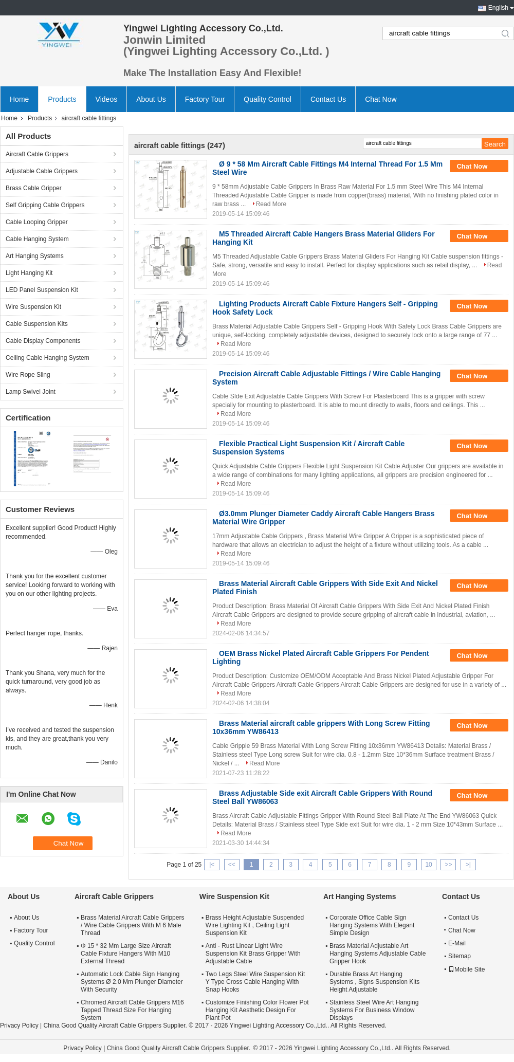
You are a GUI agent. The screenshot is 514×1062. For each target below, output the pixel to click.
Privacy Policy (19, 1025)
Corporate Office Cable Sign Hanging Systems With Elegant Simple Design (371, 925)
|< (211, 864)
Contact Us (328, 99)
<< (231, 864)
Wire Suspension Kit (33, 306)
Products (62, 99)
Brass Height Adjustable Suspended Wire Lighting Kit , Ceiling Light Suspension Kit (255, 925)
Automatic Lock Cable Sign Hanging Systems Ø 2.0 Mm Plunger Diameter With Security (132, 982)
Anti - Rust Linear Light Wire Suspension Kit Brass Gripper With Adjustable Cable (253, 953)
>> (448, 864)
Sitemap (459, 956)
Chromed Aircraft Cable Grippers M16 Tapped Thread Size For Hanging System (132, 1010)
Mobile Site (466, 969)
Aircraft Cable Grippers (37, 154)
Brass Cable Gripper (34, 188)
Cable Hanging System (37, 239)
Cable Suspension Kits (37, 323)
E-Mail (457, 943)
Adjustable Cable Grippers (42, 171)
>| (468, 864)
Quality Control (267, 99)
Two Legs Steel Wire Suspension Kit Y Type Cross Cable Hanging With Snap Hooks (255, 982)
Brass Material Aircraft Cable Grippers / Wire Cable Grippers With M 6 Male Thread (132, 925)
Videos (107, 99)
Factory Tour (205, 99)
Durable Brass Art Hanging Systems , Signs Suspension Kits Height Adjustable (374, 982)
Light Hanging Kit (29, 273)
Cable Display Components (43, 340)
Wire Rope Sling (28, 374)
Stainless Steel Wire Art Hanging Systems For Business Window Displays (373, 1010)
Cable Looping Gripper (37, 222)
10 (428, 864)
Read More (271, 204)
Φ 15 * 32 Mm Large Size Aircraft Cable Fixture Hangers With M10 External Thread (126, 953)
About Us (151, 99)
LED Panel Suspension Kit (42, 290)
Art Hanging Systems (35, 256)
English (498, 7)
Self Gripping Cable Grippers (45, 205)
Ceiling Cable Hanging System (47, 357)
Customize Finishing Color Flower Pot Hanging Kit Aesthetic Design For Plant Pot (257, 1010)
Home (19, 99)
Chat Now (380, 99)
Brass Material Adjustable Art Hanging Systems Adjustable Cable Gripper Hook (377, 953)
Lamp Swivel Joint (31, 391)
